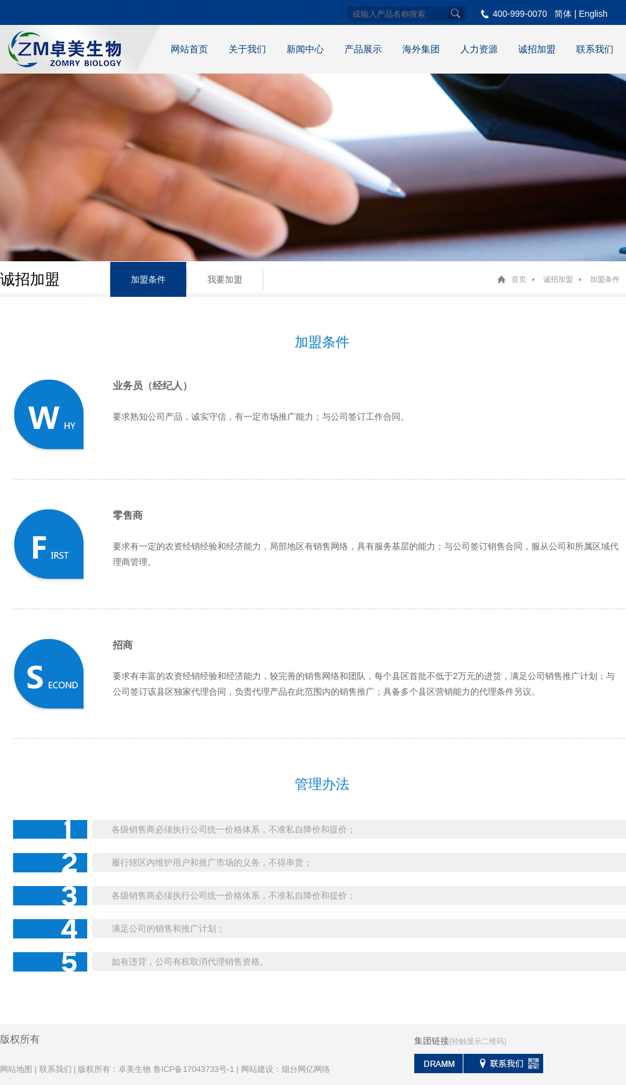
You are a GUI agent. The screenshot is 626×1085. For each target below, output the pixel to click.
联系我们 (595, 49)
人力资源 (479, 49)
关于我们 (247, 49)
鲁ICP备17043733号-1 (193, 1069)
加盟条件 (148, 279)
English (593, 14)
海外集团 (421, 49)
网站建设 (257, 1069)
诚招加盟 (537, 49)
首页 (518, 279)
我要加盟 (224, 279)
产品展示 (363, 49)
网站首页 (189, 49)
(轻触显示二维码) (477, 1041)
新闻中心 (305, 49)
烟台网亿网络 (306, 1069)
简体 (563, 14)
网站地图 (16, 1069)
